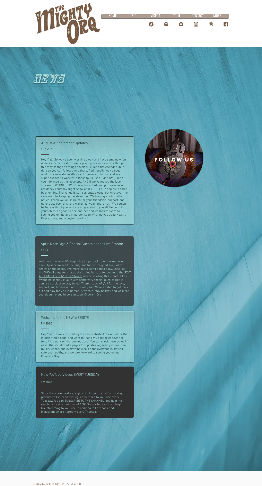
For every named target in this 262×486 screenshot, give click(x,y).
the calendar (108, 167)
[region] (174, 158)
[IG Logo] (196, 24)
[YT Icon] (181, 24)
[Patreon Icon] (211, 24)
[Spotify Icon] (166, 24)
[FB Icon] (226, 24)
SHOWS (49, 272)
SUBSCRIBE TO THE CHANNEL (84, 401)
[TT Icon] (151, 24)
